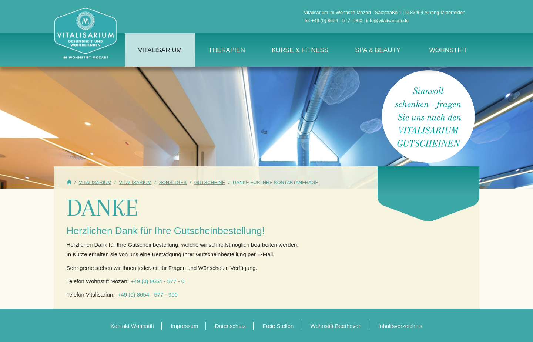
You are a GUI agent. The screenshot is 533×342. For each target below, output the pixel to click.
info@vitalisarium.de (387, 20)
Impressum (184, 326)
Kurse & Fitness (300, 50)
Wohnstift (448, 50)
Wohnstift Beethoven (336, 326)
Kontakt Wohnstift (132, 326)
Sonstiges (173, 182)
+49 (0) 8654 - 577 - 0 (158, 281)
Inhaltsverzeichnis (400, 326)
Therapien (226, 50)
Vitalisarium (160, 50)
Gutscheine (209, 182)
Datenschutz (230, 326)
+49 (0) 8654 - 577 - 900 (336, 20)
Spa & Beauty (377, 50)
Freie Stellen (278, 326)
